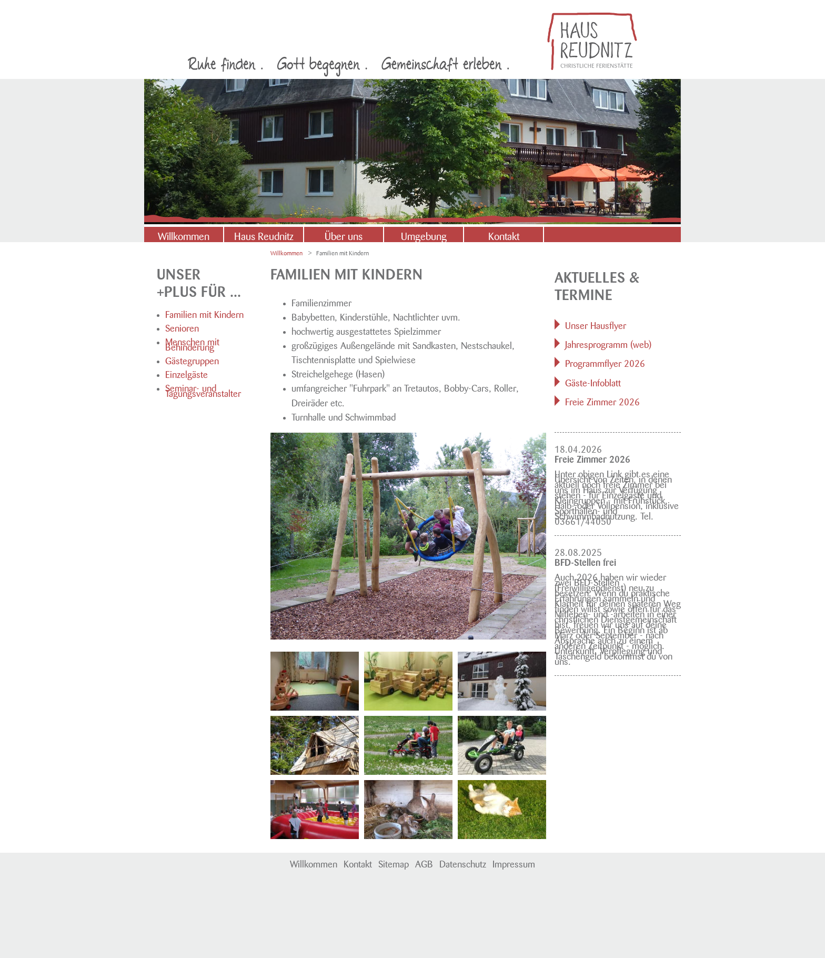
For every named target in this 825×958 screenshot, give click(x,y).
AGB (424, 862)
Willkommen (183, 234)
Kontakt (503, 234)
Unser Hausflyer (595, 324)
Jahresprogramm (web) (608, 343)
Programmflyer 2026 (605, 362)
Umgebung (424, 234)
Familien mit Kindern (204, 313)
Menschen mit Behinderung (192, 343)
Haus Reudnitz (264, 234)
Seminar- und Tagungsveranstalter (203, 389)
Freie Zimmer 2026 (602, 400)
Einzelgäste (186, 373)
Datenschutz (462, 862)
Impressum (513, 862)
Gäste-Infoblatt (593, 381)
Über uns (344, 234)
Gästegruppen (192, 359)
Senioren (182, 327)
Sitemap (393, 862)
